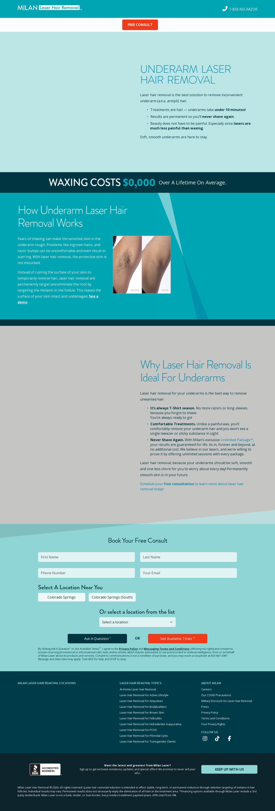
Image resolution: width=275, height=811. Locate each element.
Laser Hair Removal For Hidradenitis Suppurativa (150, 724)
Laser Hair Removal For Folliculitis (141, 718)
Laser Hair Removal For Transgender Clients (148, 741)
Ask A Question (97, 638)
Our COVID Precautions (216, 695)
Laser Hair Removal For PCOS (138, 730)
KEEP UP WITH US (229, 769)
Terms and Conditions (215, 718)
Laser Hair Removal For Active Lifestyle (144, 695)
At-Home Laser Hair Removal (138, 689)
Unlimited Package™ (237, 439)
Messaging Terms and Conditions (166, 649)
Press (205, 707)
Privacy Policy (128, 649)
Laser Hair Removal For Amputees (141, 701)
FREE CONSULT (140, 24)
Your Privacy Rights (213, 724)
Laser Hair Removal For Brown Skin (142, 712)
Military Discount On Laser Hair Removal (226, 701)
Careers (206, 689)
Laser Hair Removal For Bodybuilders (143, 707)
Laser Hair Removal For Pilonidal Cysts (144, 736)
